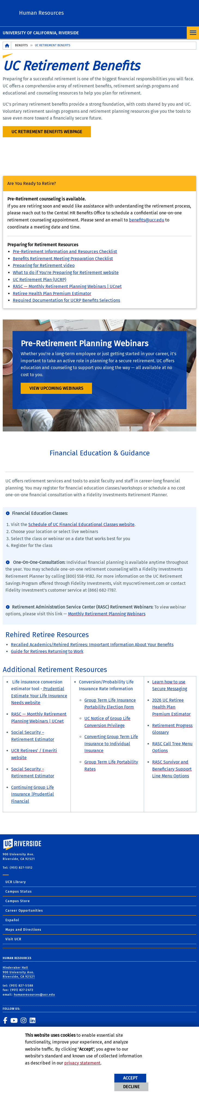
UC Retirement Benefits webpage (46, 131)
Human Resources (41, 13)
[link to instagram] (23, 1020)
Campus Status (18, 891)
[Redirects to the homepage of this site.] (7, 45)
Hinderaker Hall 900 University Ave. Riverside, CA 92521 (19, 972)
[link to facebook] (5, 1020)
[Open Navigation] (193, 33)
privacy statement (82, 1063)
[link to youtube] (14, 1020)
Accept (130, 1078)
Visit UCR (13, 939)
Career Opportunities (24, 911)
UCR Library (15, 882)
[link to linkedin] (32, 1020)
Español (12, 920)
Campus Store (17, 901)
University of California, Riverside (41, 32)
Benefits (21, 45)
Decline (131, 1086)
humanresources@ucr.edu (34, 994)
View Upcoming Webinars (56, 388)
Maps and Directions (23, 930)
